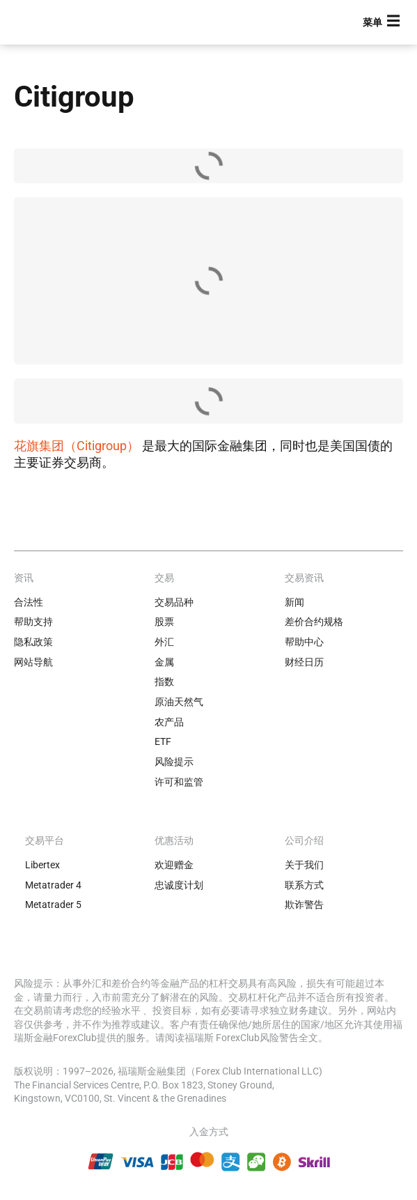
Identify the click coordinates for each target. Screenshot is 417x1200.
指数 (164, 681)
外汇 (164, 641)
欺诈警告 (304, 904)
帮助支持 (33, 621)
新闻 (294, 602)
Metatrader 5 (53, 904)
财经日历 (304, 662)
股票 (164, 621)
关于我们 (304, 864)
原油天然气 (179, 701)
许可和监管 (179, 781)
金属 (164, 662)
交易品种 (174, 602)
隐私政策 (33, 641)
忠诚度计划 (179, 885)
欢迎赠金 (174, 864)
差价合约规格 (314, 621)
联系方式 (304, 885)
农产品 (169, 722)
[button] (383, 22)
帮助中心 (304, 641)
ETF (163, 741)
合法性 (28, 602)
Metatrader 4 (53, 885)
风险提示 (174, 761)
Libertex (42, 864)
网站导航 (33, 662)
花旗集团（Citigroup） (76, 445)
